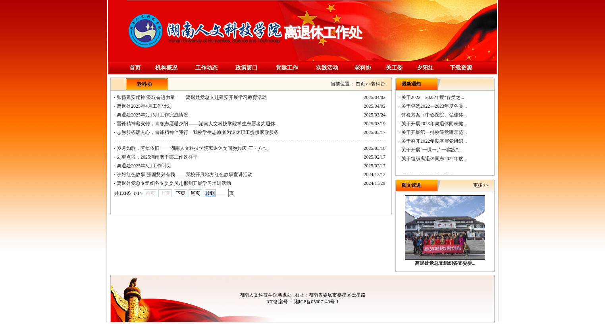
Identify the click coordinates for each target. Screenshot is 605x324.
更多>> (480, 185)
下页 (180, 193)
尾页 (195, 193)
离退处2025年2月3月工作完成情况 (152, 115)
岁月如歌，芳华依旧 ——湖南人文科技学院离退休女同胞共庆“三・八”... (193, 148)
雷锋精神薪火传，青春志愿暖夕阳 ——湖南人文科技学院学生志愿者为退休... (198, 123)
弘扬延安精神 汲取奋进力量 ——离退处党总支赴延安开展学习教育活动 (192, 97)
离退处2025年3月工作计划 (144, 166)
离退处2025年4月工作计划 (144, 106)
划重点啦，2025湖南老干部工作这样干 (157, 157)
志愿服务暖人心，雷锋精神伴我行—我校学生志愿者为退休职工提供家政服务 (198, 132)
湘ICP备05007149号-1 (316, 302)
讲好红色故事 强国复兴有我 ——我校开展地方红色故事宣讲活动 (184, 174)
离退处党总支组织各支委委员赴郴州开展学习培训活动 (174, 183)
